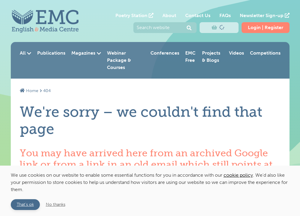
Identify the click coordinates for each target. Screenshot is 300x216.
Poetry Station (134, 15)
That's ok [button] (25, 204)
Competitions (265, 53)
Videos (236, 53)
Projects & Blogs (211, 56)
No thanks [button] (55, 204)
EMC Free (190, 56)
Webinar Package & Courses (119, 60)
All (25, 53)
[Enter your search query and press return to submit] (165, 27)
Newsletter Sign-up (265, 15)
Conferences (164, 53)
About (169, 15)
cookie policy (238, 175)
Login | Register (265, 27)
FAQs (225, 15)
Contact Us (197, 15)
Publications (51, 53)
